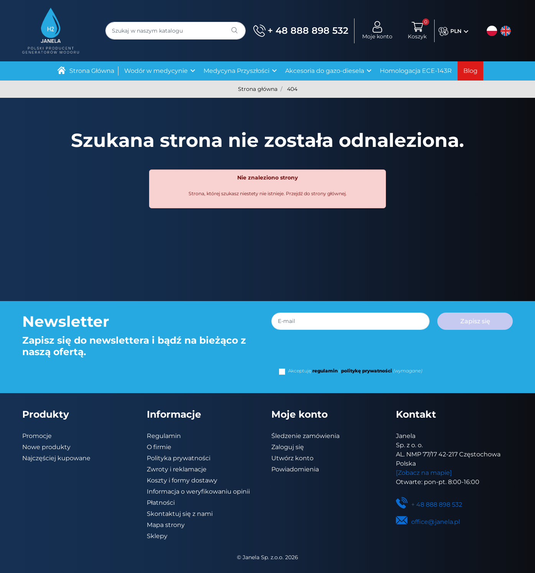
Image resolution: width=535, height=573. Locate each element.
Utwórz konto (292, 458)
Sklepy (157, 536)
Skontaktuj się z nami (180, 513)
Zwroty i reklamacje (177, 469)
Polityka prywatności (178, 458)
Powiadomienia (295, 469)
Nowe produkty (46, 447)
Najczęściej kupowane (56, 458)
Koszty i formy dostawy (182, 480)
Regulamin (164, 436)
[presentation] (337, 352)
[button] (417, 30)
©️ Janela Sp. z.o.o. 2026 (267, 557)
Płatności (161, 502)
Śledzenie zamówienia (305, 436)
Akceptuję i (355, 371)
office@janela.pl (428, 521)
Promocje (37, 436)
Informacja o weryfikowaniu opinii (198, 491)
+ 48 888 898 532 (300, 30)
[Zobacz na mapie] (424, 472)
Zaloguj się (287, 447)
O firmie (159, 447)
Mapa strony (166, 525)
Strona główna (257, 89)
